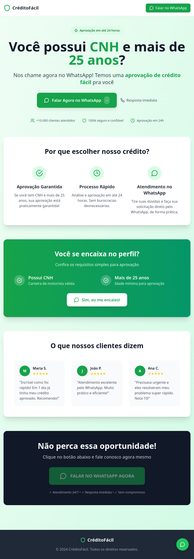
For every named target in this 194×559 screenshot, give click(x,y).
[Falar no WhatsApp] (182, 544)
